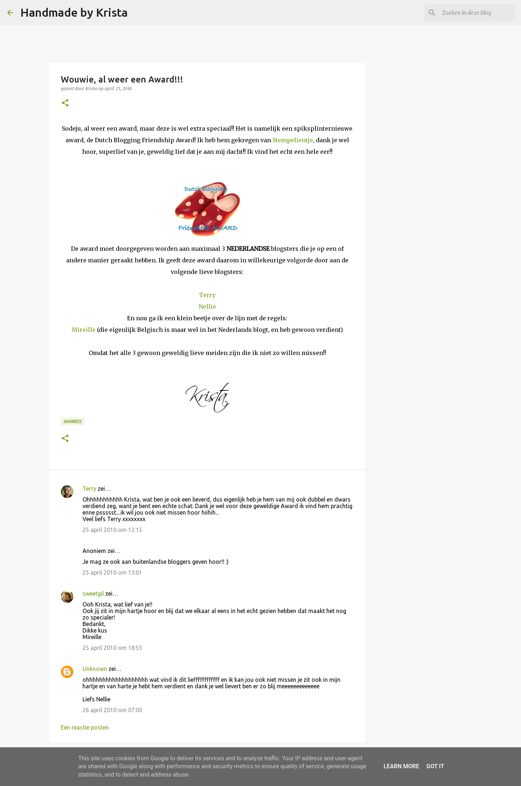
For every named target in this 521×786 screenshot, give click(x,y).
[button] (65, 103)
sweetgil (93, 593)
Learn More (401, 766)
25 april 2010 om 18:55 (112, 648)
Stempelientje (292, 140)
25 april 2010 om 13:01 (112, 572)
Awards (73, 421)
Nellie (207, 306)
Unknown (94, 668)
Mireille (84, 329)
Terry (207, 295)
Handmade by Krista (74, 12)
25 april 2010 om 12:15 (112, 530)
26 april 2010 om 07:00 (112, 710)
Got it (435, 766)
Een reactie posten (85, 727)
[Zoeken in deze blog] (477, 12)
